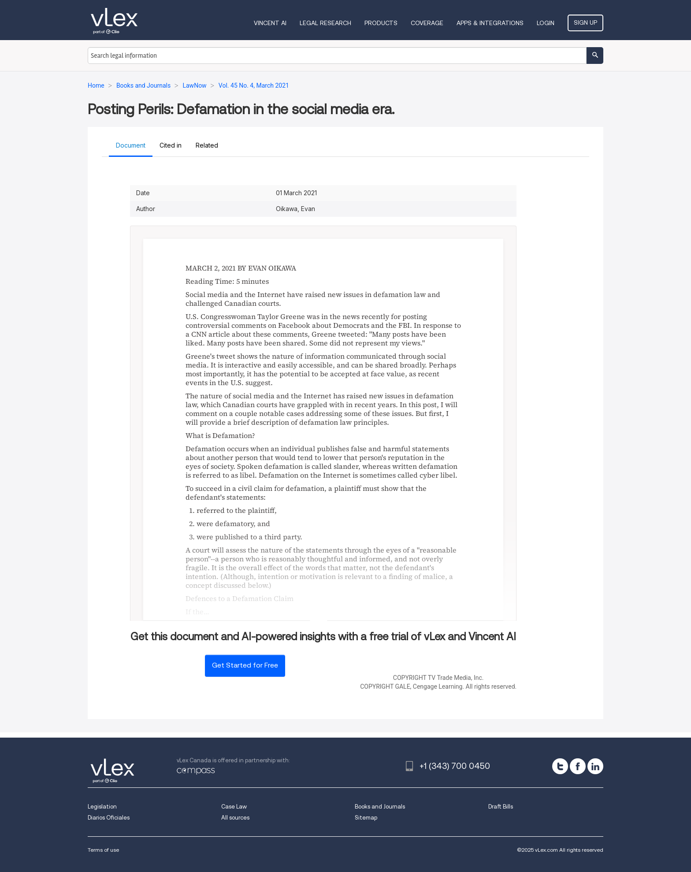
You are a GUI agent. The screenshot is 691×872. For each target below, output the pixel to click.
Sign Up (585, 22)
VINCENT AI (270, 22)
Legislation (102, 806)
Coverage (427, 22)
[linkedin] (595, 766)
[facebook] (578, 766)
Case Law (234, 806)
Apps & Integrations (490, 22)
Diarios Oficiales (109, 817)
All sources (235, 817)
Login (545, 22)
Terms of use (103, 850)
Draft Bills (500, 806)
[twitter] (560, 766)
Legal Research (325, 22)
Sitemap (366, 817)
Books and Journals (380, 806)
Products (381, 22)
